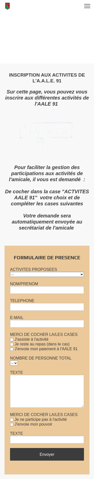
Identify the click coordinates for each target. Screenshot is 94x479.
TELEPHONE (22, 301)
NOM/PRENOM (24, 284)
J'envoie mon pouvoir (33, 424)
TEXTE (16, 372)
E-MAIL (16, 317)
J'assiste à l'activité (31, 339)
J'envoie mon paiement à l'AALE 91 (46, 349)
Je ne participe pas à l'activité (41, 419)
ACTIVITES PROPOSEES (33, 269)
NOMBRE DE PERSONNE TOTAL (40, 358)
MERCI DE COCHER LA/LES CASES (43, 334)
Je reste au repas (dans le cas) (42, 344)
